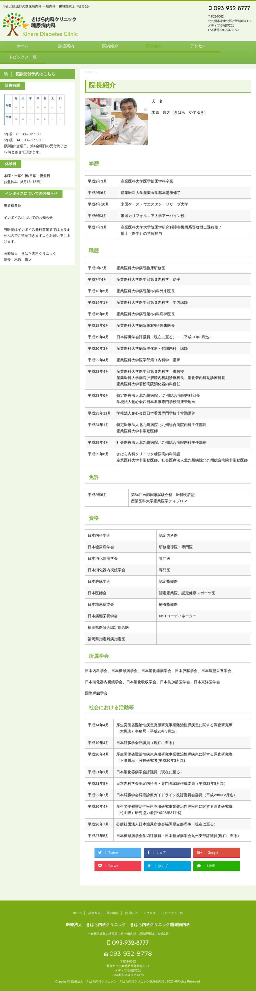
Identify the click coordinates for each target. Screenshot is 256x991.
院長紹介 (154, 46)
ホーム (22, 46)
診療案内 (66, 46)
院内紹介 (110, 46)
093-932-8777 (229, 9)
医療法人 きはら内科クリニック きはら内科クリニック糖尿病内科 (128, 924)
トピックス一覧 (23, 58)
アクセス (198, 46)
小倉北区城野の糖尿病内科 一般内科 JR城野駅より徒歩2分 (128, 934)
